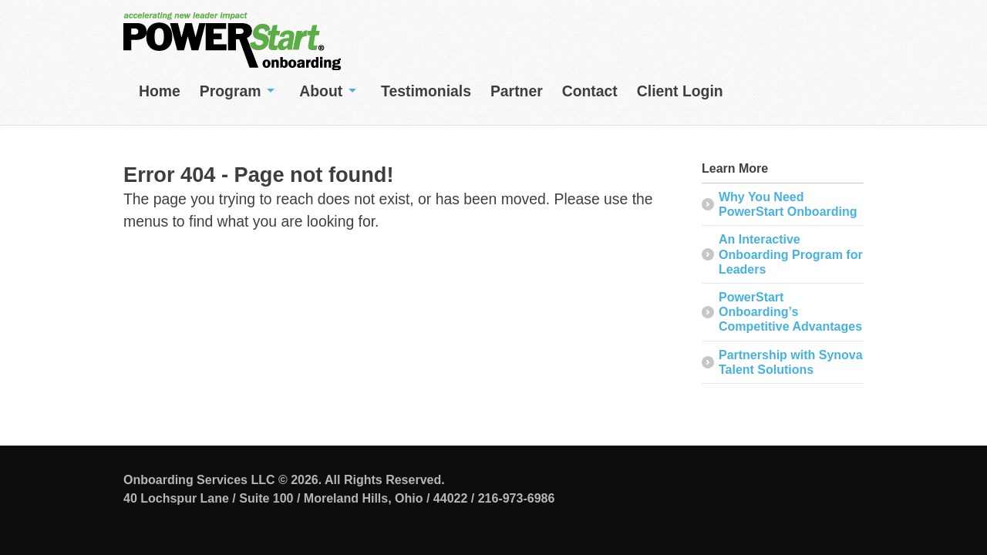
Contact (590, 90)
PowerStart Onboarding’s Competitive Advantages (790, 312)
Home (159, 90)
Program (230, 90)
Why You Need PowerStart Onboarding (788, 204)
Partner (516, 90)
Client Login (680, 90)
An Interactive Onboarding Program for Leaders (791, 254)
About (320, 90)
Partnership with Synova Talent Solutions (791, 362)
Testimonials (426, 90)
